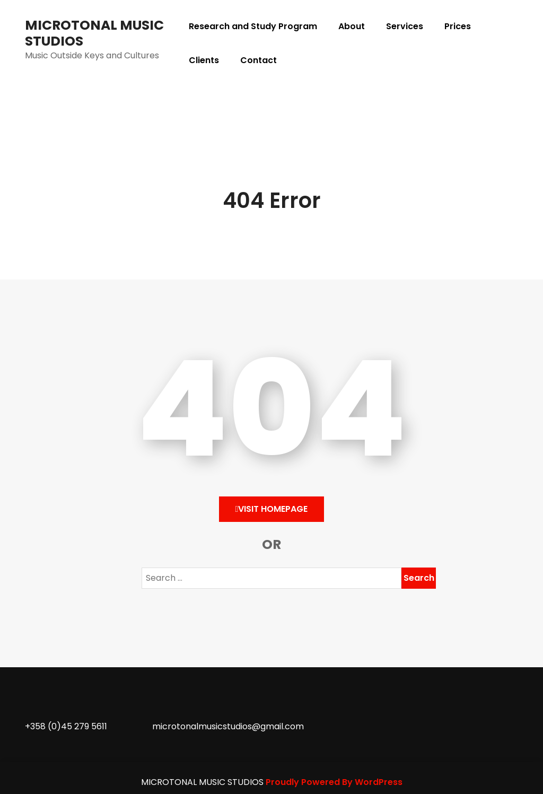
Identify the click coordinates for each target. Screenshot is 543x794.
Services (404, 26)
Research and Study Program (253, 26)
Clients (204, 60)
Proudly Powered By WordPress (334, 782)
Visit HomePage (271, 509)
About (351, 26)
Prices (457, 26)
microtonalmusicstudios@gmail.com (228, 726)
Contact (258, 60)
